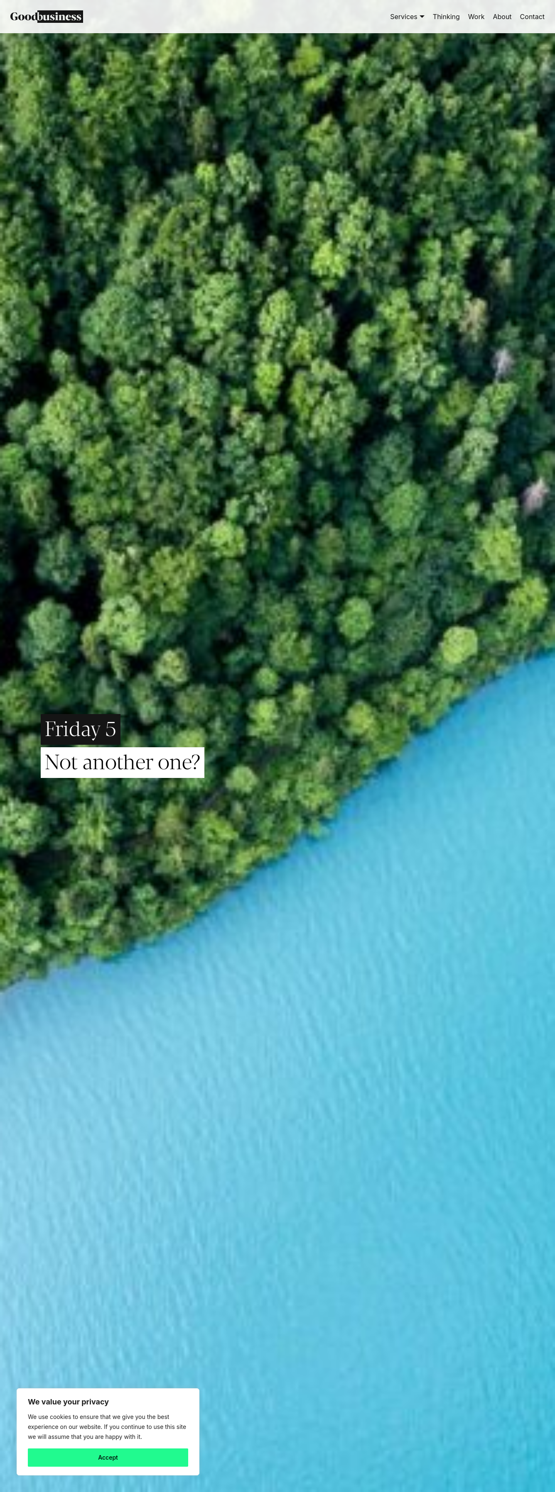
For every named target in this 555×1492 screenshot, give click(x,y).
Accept (108, 1457)
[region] (108, 1431)
